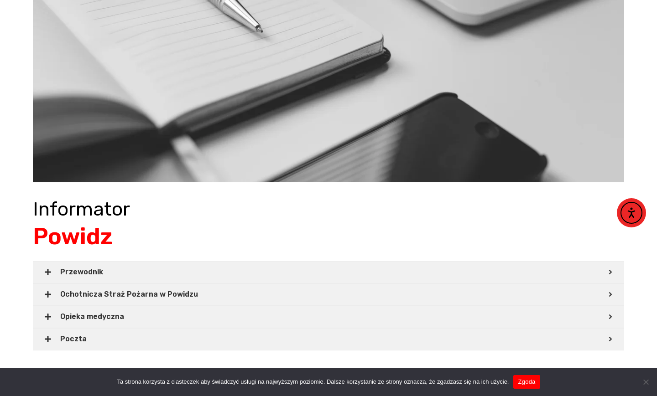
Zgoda (526, 381)
